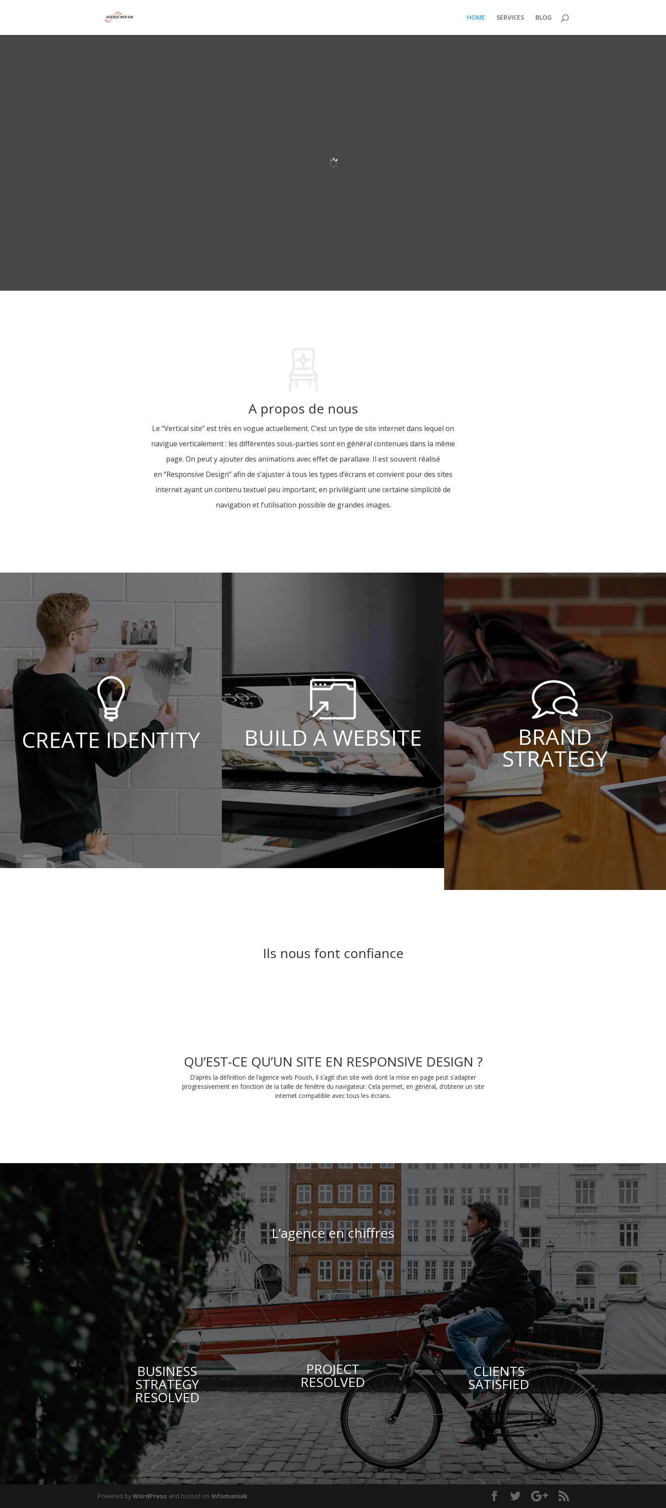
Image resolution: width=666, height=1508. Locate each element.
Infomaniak (229, 1496)
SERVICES (510, 17)
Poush (303, 1077)
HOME (476, 17)
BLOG (543, 17)
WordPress (150, 1496)
